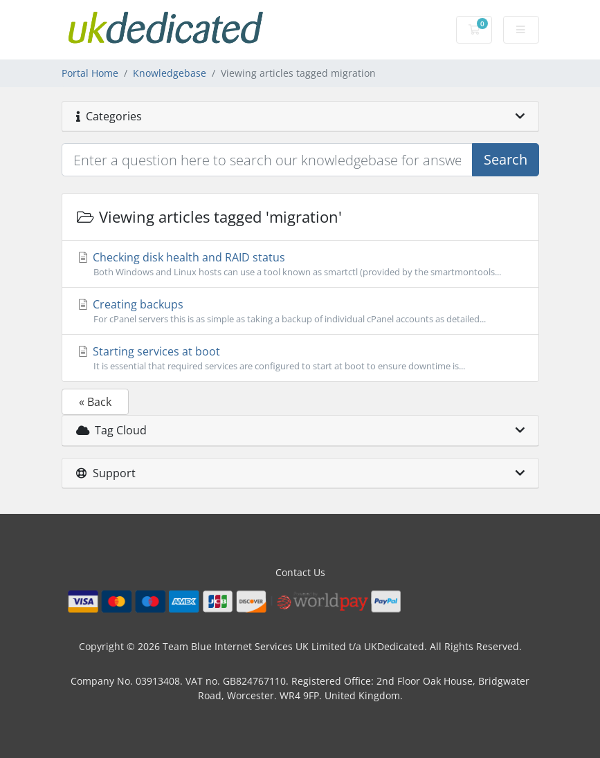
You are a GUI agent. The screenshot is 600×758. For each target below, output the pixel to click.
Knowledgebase (169, 73)
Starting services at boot (300, 358)
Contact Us (300, 572)
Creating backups (300, 311)
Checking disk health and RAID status (300, 264)
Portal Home (90, 73)
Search (505, 159)
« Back (95, 401)
